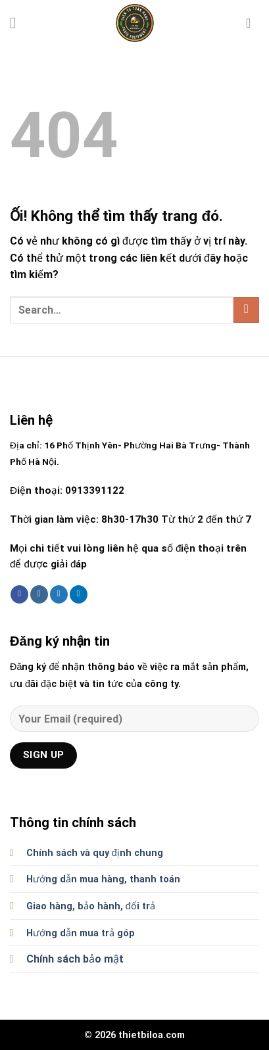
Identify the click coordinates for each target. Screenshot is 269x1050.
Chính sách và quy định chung (94, 853)
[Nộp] (246, 310)
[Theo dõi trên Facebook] (19, 594)
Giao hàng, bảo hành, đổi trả (90, 906)
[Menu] (18, 23)
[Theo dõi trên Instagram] (39, 594)
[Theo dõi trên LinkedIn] (78, 594)
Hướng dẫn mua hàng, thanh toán (103, 879)
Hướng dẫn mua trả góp (80, 933)
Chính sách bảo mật (75, 959)
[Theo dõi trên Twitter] (59, 594)
